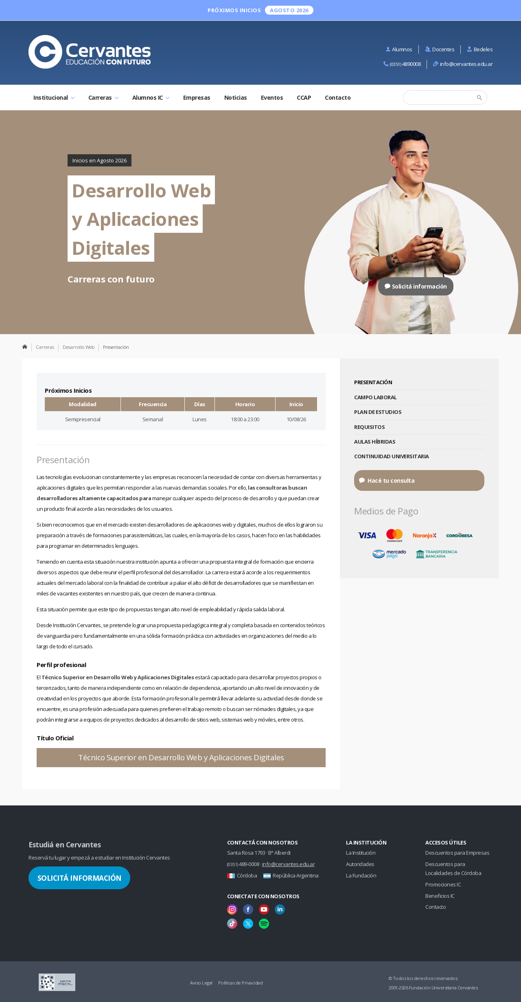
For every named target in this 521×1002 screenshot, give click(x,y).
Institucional (53, 97)
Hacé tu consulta (386, 480)
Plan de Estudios (377, 412)
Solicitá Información (79, 878)
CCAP (304, 97)
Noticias (235, 97)
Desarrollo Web (78, 346)
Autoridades (360, 864)
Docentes (440, 49)
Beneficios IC (440, 895)
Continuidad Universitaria (391, 456)
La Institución (360, 852)
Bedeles (480, 49)
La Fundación (361, 875)
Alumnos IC (150, 97)
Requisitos (369, 427)
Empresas (196, 97)
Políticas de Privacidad (240, 983)
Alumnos (398, 49)
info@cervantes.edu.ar (463, 64)
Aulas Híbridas (374, 441)
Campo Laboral (375, 397)
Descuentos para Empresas (457, 852)
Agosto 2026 (289, 10)
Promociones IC (443, 884)
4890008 (402, 64)
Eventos (272, 97)
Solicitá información (416, 286)
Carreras (103, 97)
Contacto (337, 97)
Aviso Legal (201, 983)
